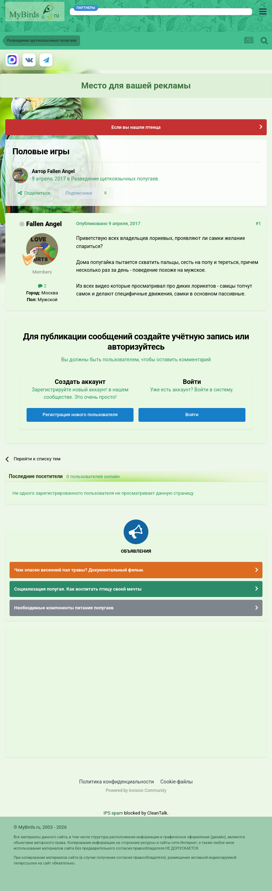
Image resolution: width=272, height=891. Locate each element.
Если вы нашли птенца (135, 127)
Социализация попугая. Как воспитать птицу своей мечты (78, 589)
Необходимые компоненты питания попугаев (64, 607)
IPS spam (113, 813)
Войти (191, 414)
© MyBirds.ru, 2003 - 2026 (40, 827)
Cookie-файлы (176, 781)
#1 (258, 223)
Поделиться (34, 193)
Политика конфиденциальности (116, 781)
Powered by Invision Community (136, 790)
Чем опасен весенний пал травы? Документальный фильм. (79, 570)
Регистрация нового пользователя (80, 414)
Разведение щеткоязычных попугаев (114, 179)
